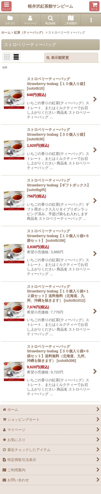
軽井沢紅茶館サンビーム (50, 6)
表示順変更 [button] (57, 58)
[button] (6, 6)
